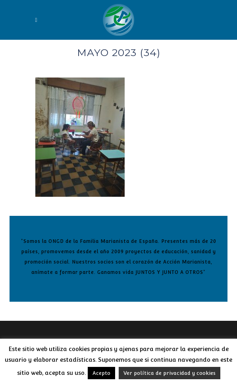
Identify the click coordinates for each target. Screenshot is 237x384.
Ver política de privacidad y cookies (169, 373)
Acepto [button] (101, 373)
